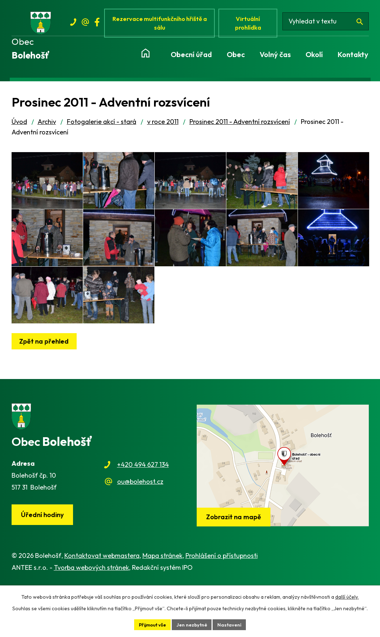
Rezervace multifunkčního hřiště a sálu (161, 24)
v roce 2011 (163, 125)
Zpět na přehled (46, 391)
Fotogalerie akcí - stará (101, 125)
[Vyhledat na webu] (328, 24)
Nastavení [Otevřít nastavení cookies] (232, 624)
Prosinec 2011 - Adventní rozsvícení (239, 125)
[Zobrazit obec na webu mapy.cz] (283, 515)
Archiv (47, 125)
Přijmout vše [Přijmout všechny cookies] (150, 624)
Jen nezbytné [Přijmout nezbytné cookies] (192, 624)
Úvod (19, 125)
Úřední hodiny (44, 565)
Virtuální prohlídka (252, 24)
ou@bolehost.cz (140, 531)
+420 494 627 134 (143, 514)
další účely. (347, 596)
